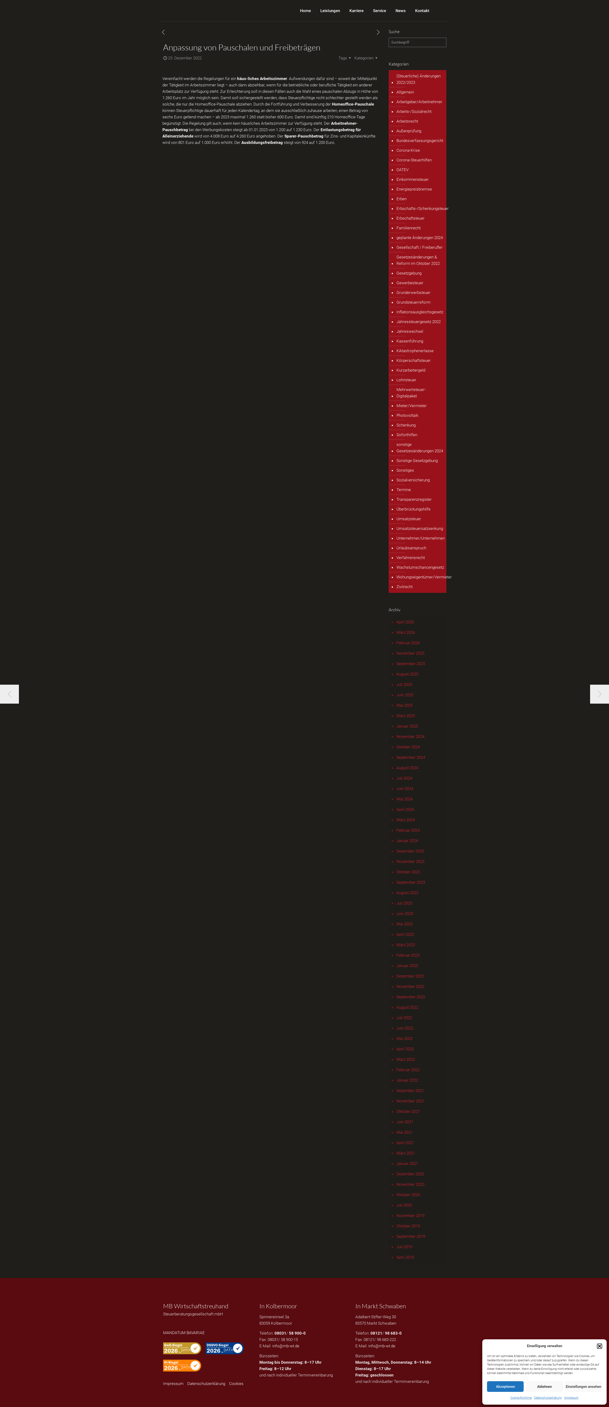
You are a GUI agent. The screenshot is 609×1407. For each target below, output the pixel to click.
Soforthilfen (406, 434)
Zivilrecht (404, 586)
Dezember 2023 (410, 851)
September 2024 (410, 757)
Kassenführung (409, 341)
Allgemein (405, 92)
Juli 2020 (404, 1205)
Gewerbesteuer (409, 282)
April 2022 (405, 1049)
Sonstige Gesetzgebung (417, 460)
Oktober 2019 (408, 1226)
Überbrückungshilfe (413, 509)
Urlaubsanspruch (411, 548)
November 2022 (410, 986)
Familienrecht (408, 228)
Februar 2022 (408, 1069)
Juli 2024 (404, 778)
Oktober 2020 (408, 1194)
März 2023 (405, 944)
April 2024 (405, 809)
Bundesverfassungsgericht (419, 140)
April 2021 (405, 1142)
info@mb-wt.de (285, 1346)
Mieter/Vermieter (411, 405)
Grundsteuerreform (413, 302)
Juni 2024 (404, 788)
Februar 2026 (408, 642)
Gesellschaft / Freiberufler (419, 247)
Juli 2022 (404, 1017)
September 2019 (410, 1236)
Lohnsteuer (406, 379)
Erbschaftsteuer (410, 218)
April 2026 (405, 622)
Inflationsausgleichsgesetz (419, 312)
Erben (401, 198)
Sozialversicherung (413, 480)
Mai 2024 (404, 799)
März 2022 (405, 1059)
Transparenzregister (414, 499)
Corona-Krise (408, 150)
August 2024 (407, 767)
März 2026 (405, 632)
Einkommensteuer (412, 179)
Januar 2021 (407, 1163)
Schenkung (406, 425)
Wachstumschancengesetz (420, 567)
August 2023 (407, 892)
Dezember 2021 (410, 1090)
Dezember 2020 (410, 1174)
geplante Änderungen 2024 (419, 237)
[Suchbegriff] (417, 42)
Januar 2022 (407, 1080)
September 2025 (410, 663)
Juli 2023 (404, 903)
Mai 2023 (404, 924)
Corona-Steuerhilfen (414, 160)
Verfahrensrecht (410, 557)
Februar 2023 (408, 955)
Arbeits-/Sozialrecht (413, 111)
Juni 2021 (404, 1121)
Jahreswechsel (409, 331)
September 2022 (410, 996)
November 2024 (410, 736)
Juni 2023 (404, 913)
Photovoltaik (407, 415)
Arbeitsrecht (407, 121)
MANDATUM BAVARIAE (184, 1332)
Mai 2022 (404, 1038)
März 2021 (405, 1153)
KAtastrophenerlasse (415, 350)
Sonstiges (405, 470)
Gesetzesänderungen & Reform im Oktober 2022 (418, 260)
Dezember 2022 (410, 976)
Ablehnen (544, 1387)
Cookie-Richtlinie (521, 1397)
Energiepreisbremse (414, 189)
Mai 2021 (404, 1132)
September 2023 (410, 882)
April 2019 (405, 1257)
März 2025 (405, 715)
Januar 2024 (407, 840)
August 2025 (407, 674)
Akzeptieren (505, 1387)
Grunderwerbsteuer (413, 292)
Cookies (236, 1383)
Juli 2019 (404, 1246)
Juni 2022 (404, 1028)
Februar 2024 (408, 830)
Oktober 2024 (408, 747)
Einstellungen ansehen (583, 1387)
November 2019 (410, 1215)
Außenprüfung (408, 131)
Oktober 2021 (408, 1111)
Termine (403, 489)
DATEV (402, 169)
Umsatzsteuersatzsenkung (419, 528)
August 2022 (407, 1007)
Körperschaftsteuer (413, 360)
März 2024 (405, 819)
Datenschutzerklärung (548, 1397)
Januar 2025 (407, 726)
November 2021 (410, 1101)
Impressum (571, 1397)
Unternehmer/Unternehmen (420, 538)
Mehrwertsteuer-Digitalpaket (411, 392)
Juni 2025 (404, 694)
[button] (599, 1346)
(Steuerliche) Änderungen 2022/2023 (418, 79)
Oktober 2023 (408, 872)
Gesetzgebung (409, 273)
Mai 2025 (404, 705)
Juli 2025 (404, 684)
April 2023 (405, 934)
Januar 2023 (407, 965)
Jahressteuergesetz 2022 (418, 321)
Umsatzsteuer (408, 518)
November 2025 (410, 653)
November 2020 (410, 1184)
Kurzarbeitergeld (410, 370)
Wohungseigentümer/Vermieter (424, 577)
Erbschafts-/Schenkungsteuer (422, 208)
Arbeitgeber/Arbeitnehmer (419, 101)
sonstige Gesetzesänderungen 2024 (419, 447)
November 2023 (410, 861)
